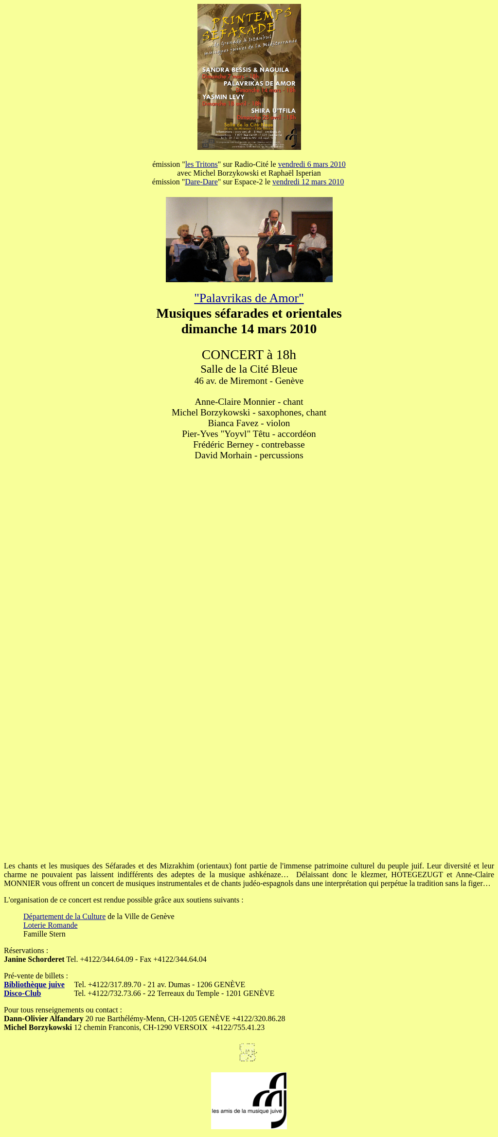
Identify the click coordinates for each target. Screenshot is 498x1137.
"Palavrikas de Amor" (248, 298)
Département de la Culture (64, 916)
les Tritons (201, 164)
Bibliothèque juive (34, 984)
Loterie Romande (50, 925)
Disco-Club (22, 993)
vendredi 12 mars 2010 (308, 182)
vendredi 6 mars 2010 (312, 164)
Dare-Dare (201, 182)
